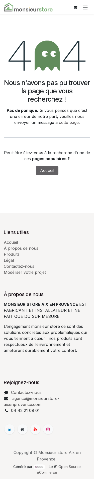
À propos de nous (21, 248)
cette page (69, 122)
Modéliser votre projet (25, 272)
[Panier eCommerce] (75, 7)
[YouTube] (35, 429)
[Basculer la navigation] (85, 7)
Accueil (47, 170)
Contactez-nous (19, 266)
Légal (9, 260)
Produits (12, 254)
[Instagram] (48, 429)
